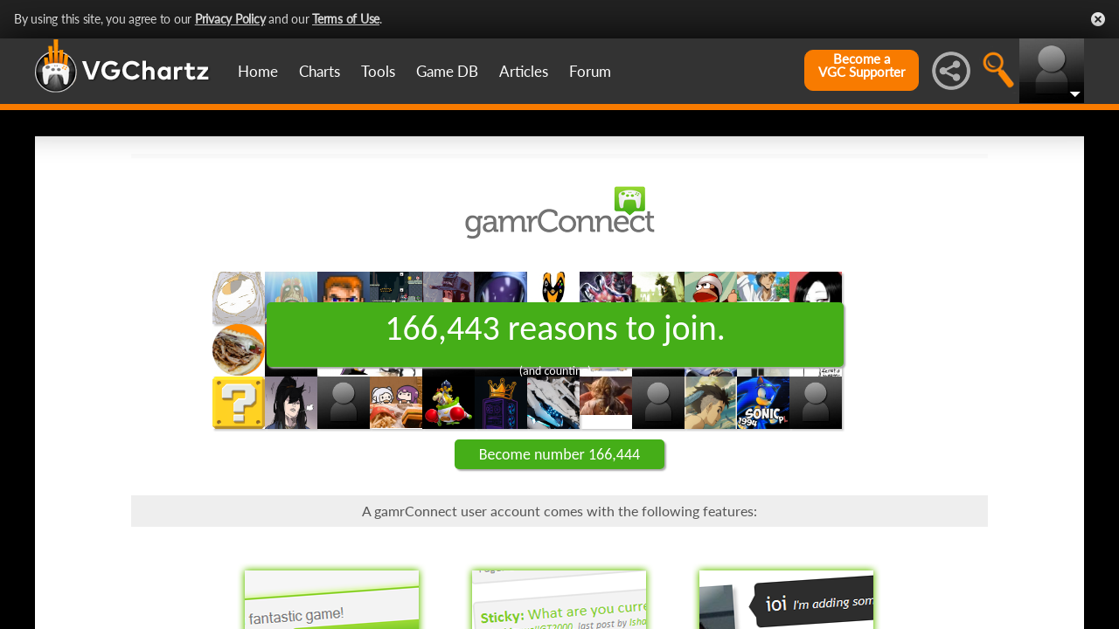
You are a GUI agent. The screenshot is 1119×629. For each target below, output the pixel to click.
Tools (378, 71)
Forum (590, 71)
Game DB (447, 71)
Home (258, 71)
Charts (319, 71)
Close (1098, 19)
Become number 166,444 (559, 454)
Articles (523, 71)
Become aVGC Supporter (861, 65)
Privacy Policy (230, 18)
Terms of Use (345, 18)
